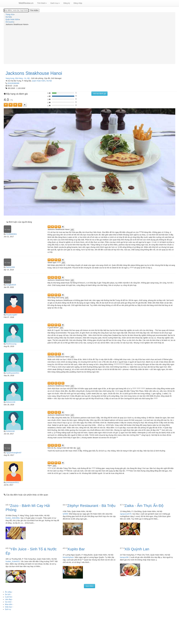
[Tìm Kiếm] (34, 10)
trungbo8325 (11, 285)
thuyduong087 (11, 315)
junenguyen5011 (12, 482)
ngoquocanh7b (126, 514)
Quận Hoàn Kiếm (38, 81)
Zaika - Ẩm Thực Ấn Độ (144, 506)
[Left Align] (6, 105)
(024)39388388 (13, 83)
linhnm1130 (10, 402)
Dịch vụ (8, 609)
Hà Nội (49, 81)
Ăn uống (8, 592)
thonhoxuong (11, 344)
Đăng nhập (78, 3)
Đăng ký (67, 3)
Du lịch (7, 594)
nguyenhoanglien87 (13, 453)
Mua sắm (8, 604)
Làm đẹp (8, 599)
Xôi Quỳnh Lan (137, 549)
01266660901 (11, 234)
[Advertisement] (89, 44)
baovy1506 (10, 267)
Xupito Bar (76, 549)
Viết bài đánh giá (99, 94)
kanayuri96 (124, 557)
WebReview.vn (26, 3)
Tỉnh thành (42, 3)
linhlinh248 (10, 431)
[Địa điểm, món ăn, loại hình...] (16, 10)
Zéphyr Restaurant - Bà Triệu (91, 506)
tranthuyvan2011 (12, 373)
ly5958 (65, 514)
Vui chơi (8, 602)
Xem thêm (89, 586)
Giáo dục (8, 607)
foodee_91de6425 (13, 561)
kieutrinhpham (68, 557)
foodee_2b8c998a (13, 518)
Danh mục (55, 3)
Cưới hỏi (8, 597)
